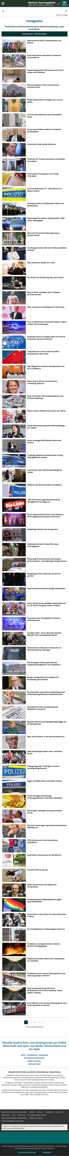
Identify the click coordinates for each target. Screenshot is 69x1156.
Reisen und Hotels (34, 1071)
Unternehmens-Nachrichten (34, 1068)
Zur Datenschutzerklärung (26, 1152)
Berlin (23, 1065)
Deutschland (43, 1065)
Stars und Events (34, 1074)
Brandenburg (32, 1065)
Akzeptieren (47, 1152)
